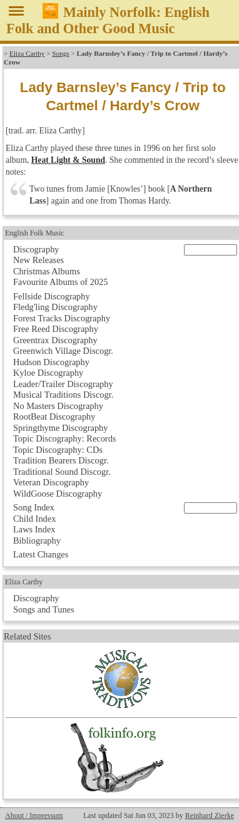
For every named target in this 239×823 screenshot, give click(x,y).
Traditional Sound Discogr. (62, 472)
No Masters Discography (58, 406)
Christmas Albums (46, 271)
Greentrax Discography (55, 340)
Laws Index (34, 529)
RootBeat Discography (54, 417)
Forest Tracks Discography (61, 318)
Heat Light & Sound (68, 160)
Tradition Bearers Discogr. (61, 460)
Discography (36, 249)
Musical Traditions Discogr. (63, 395)
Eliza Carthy (26, 53)
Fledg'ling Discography (55, 307)
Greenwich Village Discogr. (63, 351)
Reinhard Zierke (209, 815)
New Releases (38, 260)
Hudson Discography (51, 362)
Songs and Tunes (43, 609)
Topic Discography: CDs (58, 450)
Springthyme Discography (60, 428)
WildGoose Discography (57, 494)
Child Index (34, 519)
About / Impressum (34, 815)
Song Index (33, 507)
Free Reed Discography (55, 329)
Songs (60, 53)
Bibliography (37, 541)
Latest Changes (40, 554)
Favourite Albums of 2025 (60, 282)
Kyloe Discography (48, 373)
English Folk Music (34, 233)
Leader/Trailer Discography (63, 384)
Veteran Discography (51, 482)
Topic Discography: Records (64, 438)
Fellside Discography (51, 296)
